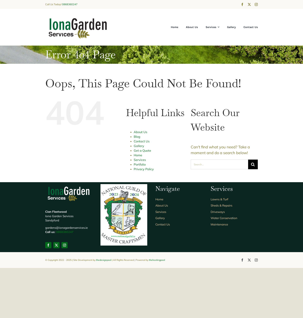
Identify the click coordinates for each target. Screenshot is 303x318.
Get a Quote (142, 150)
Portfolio (140, 164)
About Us (140, 132)
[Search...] (219, 164)
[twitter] (249, 4)
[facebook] (242, 4)
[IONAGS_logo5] (77, 16)
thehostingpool (157, 310)
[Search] (253, 164)
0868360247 (69, 4)
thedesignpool (103, 310)
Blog (137, 137)
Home (138, 155)
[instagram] (256, 4)
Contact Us (142, 141)
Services (140, 160)
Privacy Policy (144, 169)
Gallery (139, 146)
